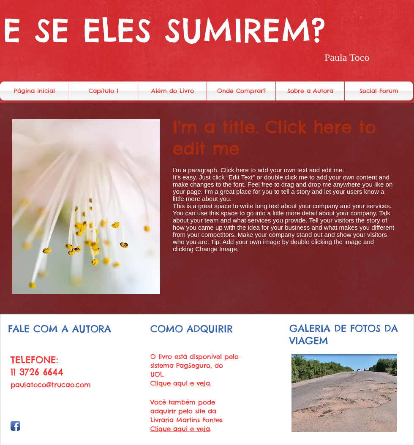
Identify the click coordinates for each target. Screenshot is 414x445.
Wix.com (46, 434)
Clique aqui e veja (180, 383)
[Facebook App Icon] (15, 426)
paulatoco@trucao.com (51, 384)
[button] (344, 393)
